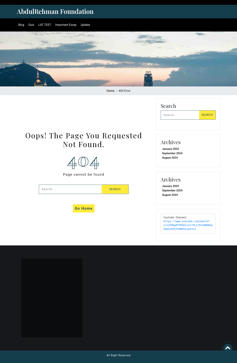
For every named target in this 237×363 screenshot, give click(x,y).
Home (110, 90)
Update (85, 25)
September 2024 (172, 153)
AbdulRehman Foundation (55, 11)
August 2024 (170, 157)
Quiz (31, 25)
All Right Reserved (119, 355)
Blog (21, 25)
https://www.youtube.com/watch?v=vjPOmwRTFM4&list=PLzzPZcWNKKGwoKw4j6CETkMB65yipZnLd (188, 225)
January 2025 (170, 149)
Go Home (84, 208)
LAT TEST (44, 25)
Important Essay (65, 25)
